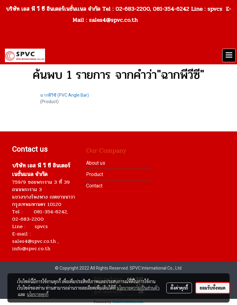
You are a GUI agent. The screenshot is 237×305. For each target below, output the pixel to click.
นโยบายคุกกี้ (37, 294)
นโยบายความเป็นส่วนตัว (138, 288)
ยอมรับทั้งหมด (213, 288)
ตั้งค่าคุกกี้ (179, 288)
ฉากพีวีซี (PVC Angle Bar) (64, 95)
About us (95, 163)
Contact (94, 186)
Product (94, 174)
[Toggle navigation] (229, 55)
